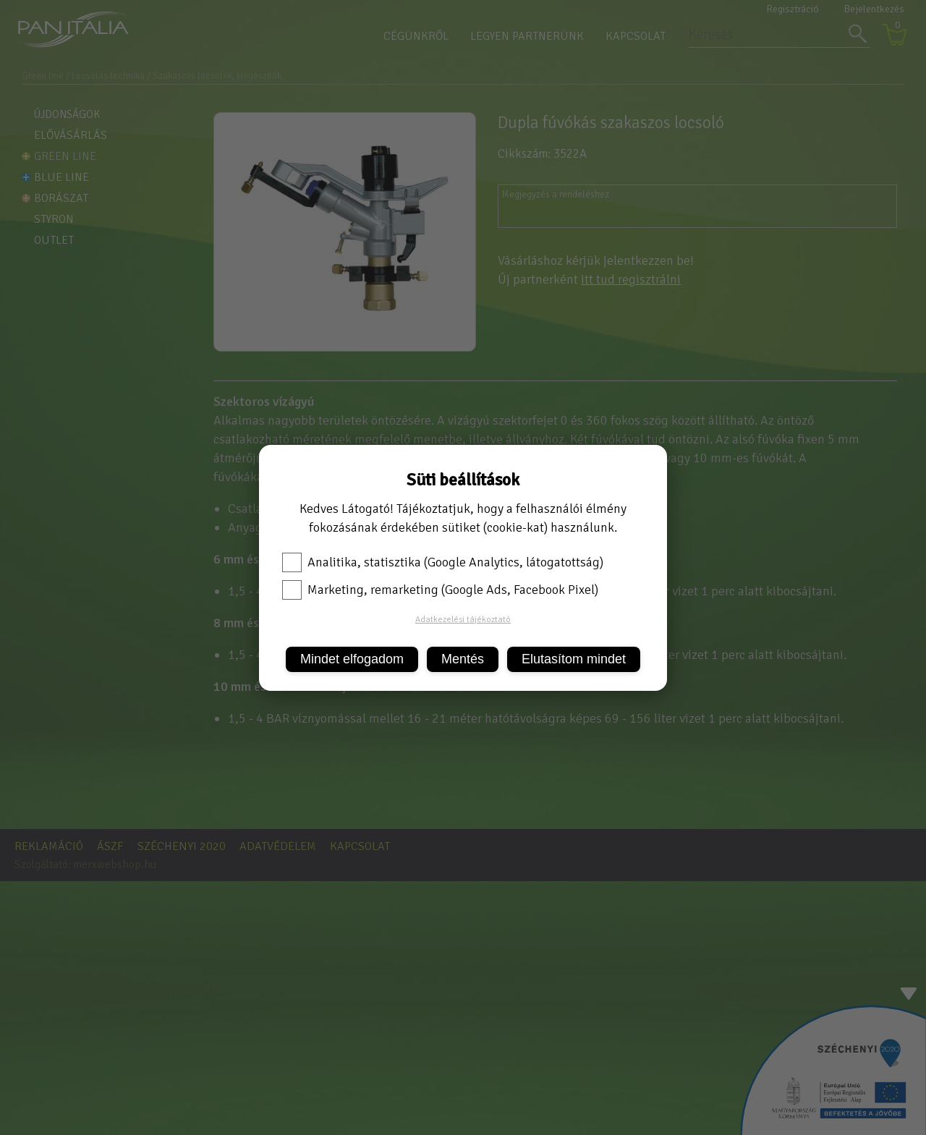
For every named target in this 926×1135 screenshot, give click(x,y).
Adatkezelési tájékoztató (463, 619)
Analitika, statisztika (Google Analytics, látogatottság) (442, 562)
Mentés (462, 659)
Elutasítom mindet (574, 659)
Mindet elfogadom (352, 659)
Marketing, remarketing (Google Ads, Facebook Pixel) (440, 589)
